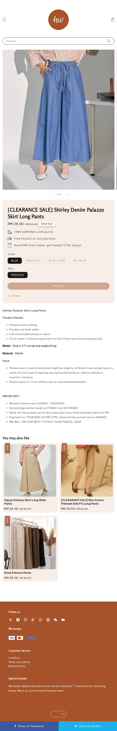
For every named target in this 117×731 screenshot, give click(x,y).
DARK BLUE (33, 260)
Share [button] (13, 296)
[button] (4, 19)
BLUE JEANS (57, 260)
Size (10, 268)
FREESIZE (17, 275)
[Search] (109, 41)
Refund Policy (17, 666)
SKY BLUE (79, 260)
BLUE (14, 260)
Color (11, 254)
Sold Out (58, 285)
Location (14, 657)
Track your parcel (19, 662)
